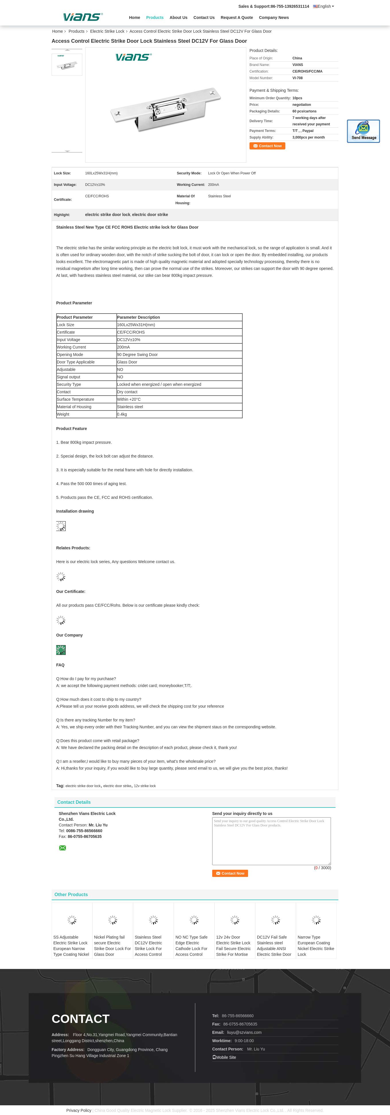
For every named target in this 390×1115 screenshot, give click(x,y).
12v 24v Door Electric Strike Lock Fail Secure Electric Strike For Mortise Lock (233, 948)
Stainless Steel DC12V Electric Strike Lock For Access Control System (148, 948)
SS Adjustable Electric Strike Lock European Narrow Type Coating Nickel (71, 946)
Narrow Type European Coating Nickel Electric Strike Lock (316, 946)
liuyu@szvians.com (244, 1032)
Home (134, 17)
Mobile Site (224, 1057)
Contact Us (204, 17)
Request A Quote (237, 17)
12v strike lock (145, 786)
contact (81, 1019)
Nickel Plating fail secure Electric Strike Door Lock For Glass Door (112, 946)
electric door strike (117, 786)
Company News (274, 17)
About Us (179, 17)
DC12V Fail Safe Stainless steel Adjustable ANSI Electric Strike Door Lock (274, 948)
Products (155, 17)
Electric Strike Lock (107, 31)
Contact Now (270, 146)
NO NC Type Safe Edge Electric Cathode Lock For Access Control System (192, 948)
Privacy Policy (78, 1110)
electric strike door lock (82, 786)
